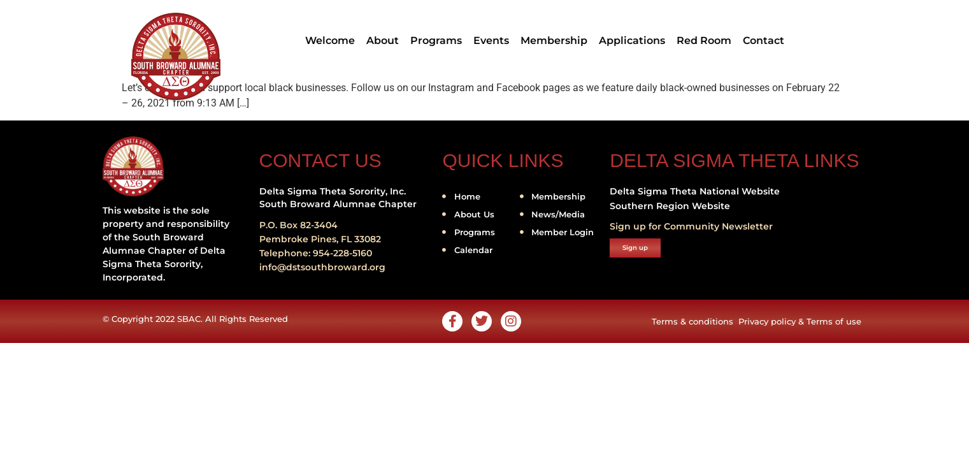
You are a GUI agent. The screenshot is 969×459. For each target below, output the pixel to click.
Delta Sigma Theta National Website (695, 191)
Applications (632, 40)
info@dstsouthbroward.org (322, 267)
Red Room (704, 40)
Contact (763, 40)
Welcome (330, 40)
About (382, 40)
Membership (553, 40)
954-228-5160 (342, 253)
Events (491, 40)
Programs (436, 40)
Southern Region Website (670, 206)
